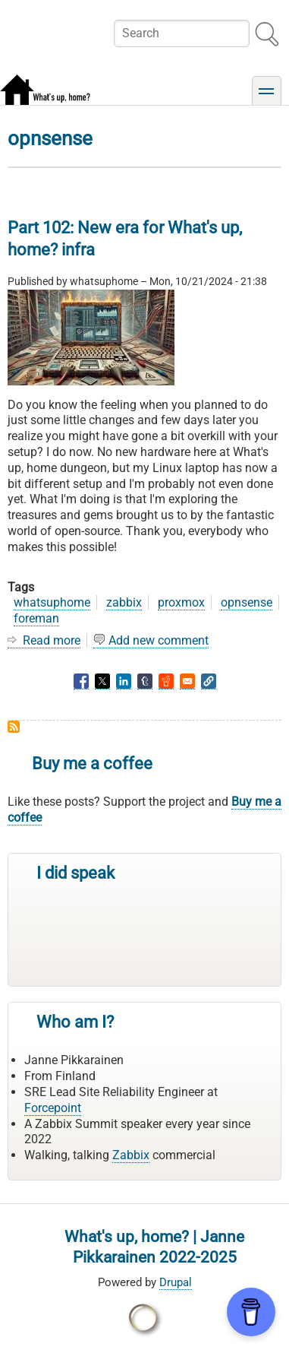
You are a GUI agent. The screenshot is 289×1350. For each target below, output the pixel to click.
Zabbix (130, 1155)
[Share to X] (102, 681)
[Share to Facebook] (81, 681)
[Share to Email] (187, 681)
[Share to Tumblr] (144, 681)
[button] (208, 681)
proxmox (181, 602)
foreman (36, 618)
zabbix (124, 602)
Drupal (175, 1282)
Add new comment (158, 640)
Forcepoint (52, 1108)
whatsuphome (52, 602)
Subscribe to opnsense (14, 727)
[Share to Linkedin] (123, 681)
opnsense (246, 602)
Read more (51, 640)
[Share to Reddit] (166, 681)
